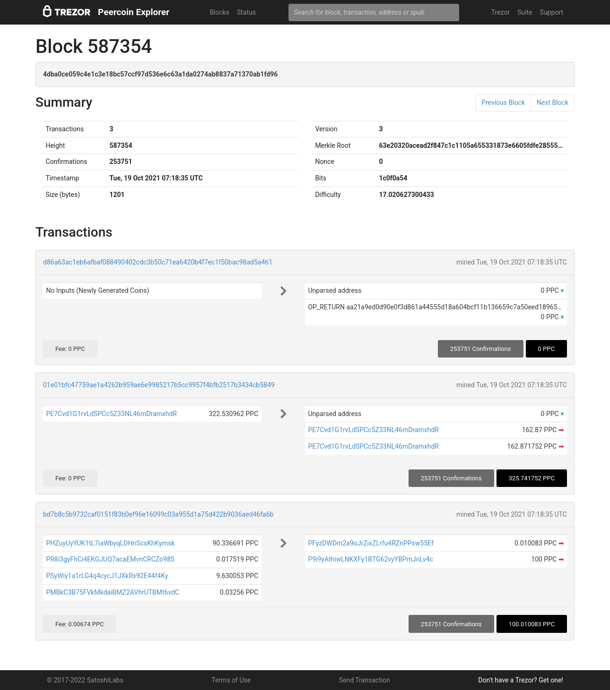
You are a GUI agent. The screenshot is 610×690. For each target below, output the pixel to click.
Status (246, 12)
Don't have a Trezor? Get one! (520, 680)
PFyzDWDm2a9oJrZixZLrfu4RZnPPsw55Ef (370, 543)
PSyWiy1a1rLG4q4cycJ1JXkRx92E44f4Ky (107, 575)
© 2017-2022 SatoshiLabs (85, 680)
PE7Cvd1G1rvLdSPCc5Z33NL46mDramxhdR (111, 413)
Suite (524, 12)
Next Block (552, 102)
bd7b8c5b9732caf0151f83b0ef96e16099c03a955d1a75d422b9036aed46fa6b (158, 514)
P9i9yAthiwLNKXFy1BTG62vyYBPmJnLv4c (370, 559)
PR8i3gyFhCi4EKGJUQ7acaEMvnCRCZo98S (110, 559)
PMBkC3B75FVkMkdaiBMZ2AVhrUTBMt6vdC (112, 592)
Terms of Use (231, 680)
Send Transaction (364, 680)
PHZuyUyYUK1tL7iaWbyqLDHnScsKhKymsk (110, 543)
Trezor (500, 12)
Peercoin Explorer (133, 12)
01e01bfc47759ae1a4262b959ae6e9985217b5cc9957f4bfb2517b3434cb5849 (159, 385)
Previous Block (503, 102)
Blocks (219, 12)
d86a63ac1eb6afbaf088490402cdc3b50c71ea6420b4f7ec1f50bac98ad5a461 (157, 262)
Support (551, 12)
